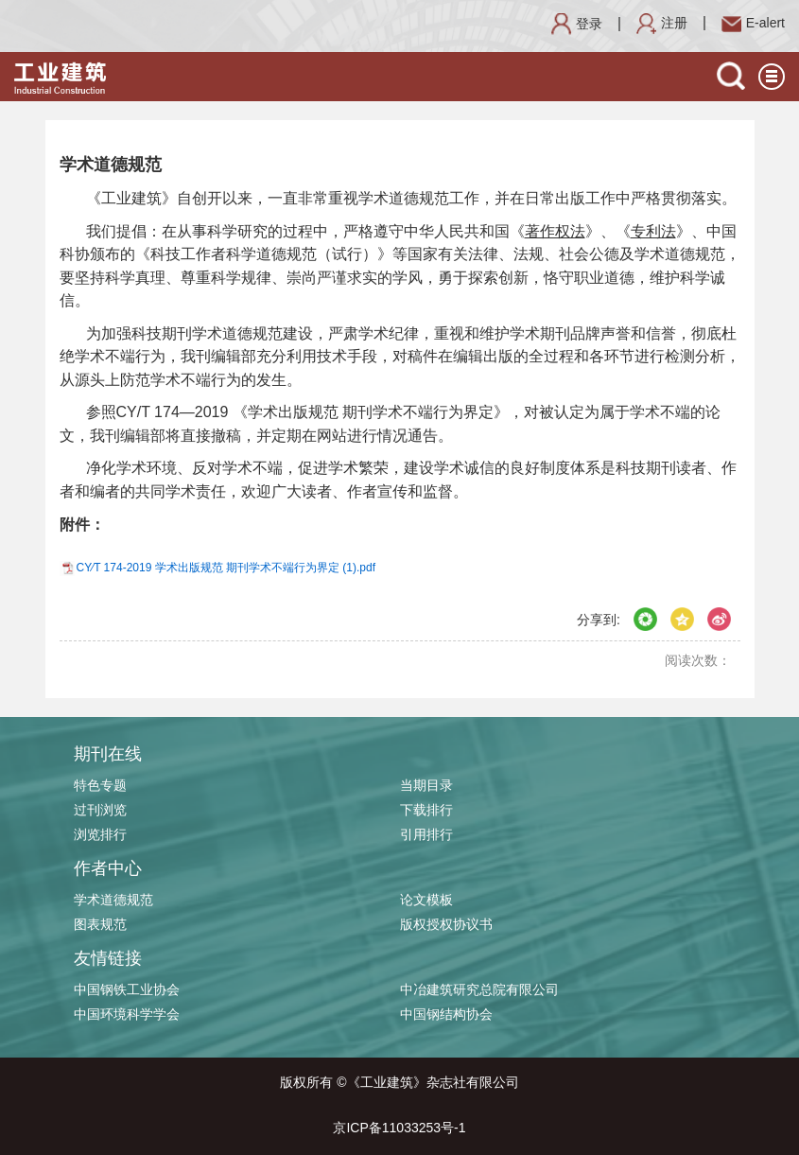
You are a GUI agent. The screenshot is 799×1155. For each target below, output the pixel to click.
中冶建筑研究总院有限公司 (479, 989)
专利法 (653, 231)
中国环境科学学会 (127, 1014)
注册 (661, 22)
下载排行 (426, 809)
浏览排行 (100, 834)
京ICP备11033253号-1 (399, 1127)
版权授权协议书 (446, 924)
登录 (576, 23)
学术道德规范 (113, 899)
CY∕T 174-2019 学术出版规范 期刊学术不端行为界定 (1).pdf (226, 567)
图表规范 (100, 924)
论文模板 (426, 899)
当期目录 (426, 785)
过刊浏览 (100, 809)
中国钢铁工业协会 (127, 989)
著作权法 (555, 231)
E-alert (753, 22)
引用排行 (426, 834)
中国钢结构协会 (446, 1014)
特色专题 (100, 785)
